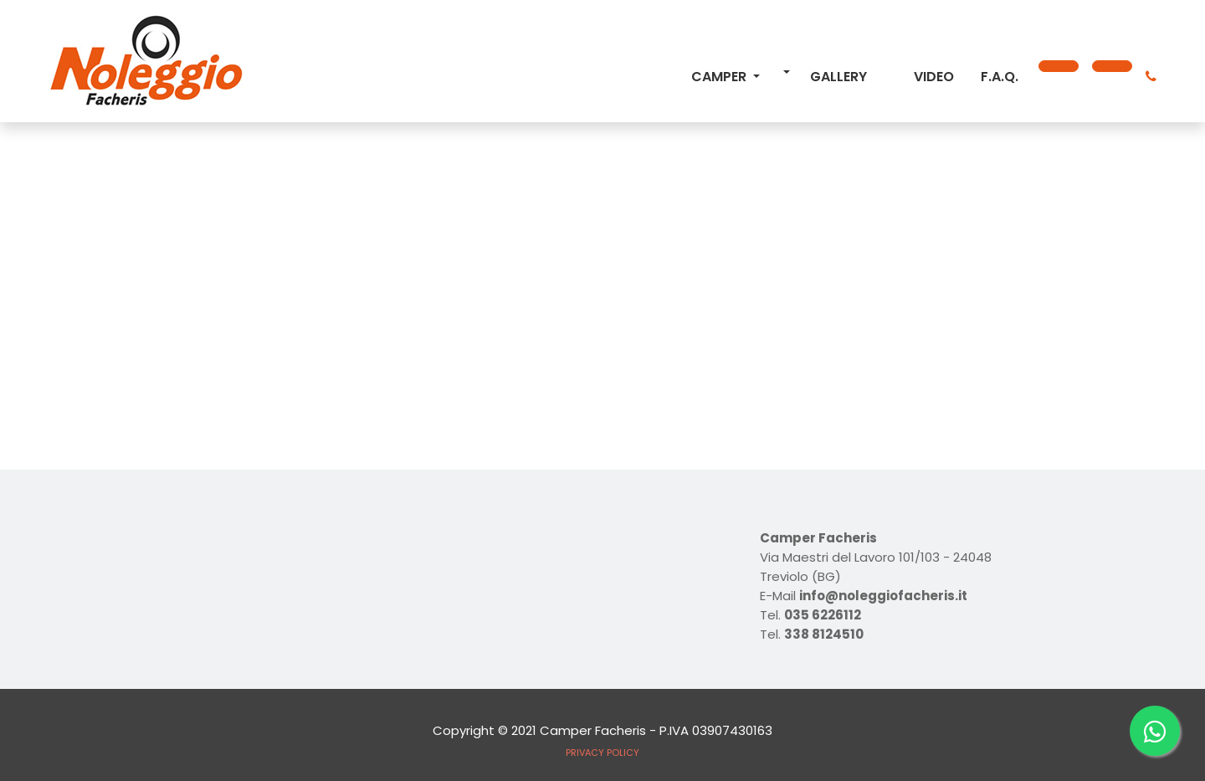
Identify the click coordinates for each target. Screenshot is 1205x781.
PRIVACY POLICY (602, 752)
